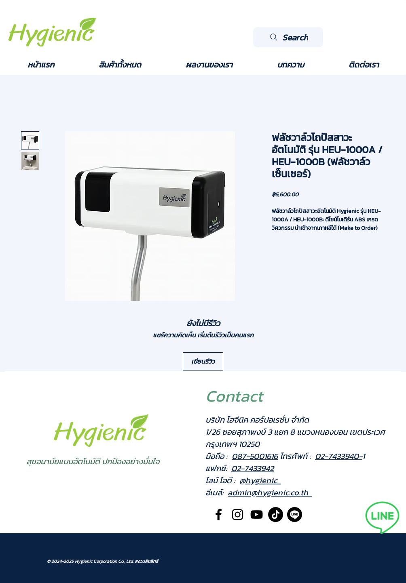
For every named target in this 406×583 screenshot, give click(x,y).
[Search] (288, 37)
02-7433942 (252, 468)
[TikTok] (275, 514)
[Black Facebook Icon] (218, 514)
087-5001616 (255, 456)
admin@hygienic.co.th (270, 492)
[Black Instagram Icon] (237, 514)
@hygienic (260, 480)
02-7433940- (338, 456)
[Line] (294, 514)
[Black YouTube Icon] (256, 514)
